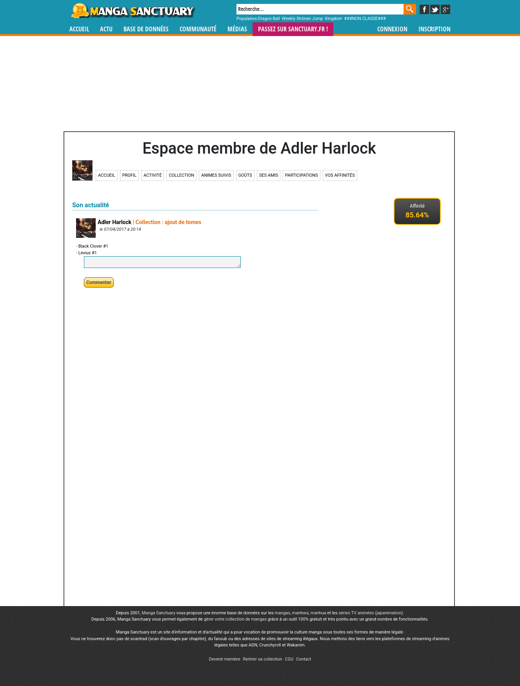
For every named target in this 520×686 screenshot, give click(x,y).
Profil (129, 175)
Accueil (79, 29)
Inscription (434, 29)
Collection (181, 175)
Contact (303, 659)
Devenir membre (224, 659)
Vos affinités (340, 175)
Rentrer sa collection (262, 659)
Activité (153, 175)
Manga (132, 10)
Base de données (146, 29)
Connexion (392, 29)
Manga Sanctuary (159, 612)
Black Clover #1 (93, 246)
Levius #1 (87, 252)
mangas (282, 612)
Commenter (98, 282)
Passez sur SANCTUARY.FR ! (293, 29)
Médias (237, 29)
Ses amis (268, 175)
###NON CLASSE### (364, 18)
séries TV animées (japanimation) (370, 612)
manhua (318, 612)
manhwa (300, 612)
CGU (289, 659)
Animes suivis (216, 175)
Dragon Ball (269, 18)
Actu (106, 29)
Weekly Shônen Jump (302, 18)
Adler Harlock (114, 222)
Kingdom (333, 18)
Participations (301, 175)
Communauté (198, 29)
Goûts (245, 175)
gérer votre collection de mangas (235, 619)
